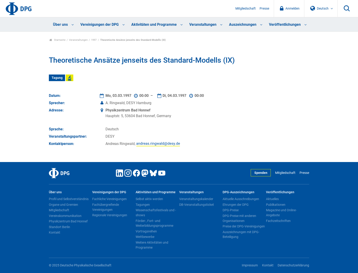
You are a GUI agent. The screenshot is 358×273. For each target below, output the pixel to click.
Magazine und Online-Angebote (281, 212)
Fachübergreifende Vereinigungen (105, 207)
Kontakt (54, 232)
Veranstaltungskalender (196, 199)
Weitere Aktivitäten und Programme (152, 245)
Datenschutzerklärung (293, 265)
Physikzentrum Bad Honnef (68, 221)
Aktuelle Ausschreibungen (241, 199)
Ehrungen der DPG (236, 204)
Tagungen (143, 204)
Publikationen (275, 204)
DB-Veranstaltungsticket (196, 204)
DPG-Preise (231, 210)
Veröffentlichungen (285, 24)
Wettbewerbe (145, 237)
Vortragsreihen (146, 231)
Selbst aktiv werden (149, 199)
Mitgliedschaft (245, 8)
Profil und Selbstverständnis (69, 199)
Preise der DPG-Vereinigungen (244, 226)
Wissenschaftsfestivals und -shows (156, 212)
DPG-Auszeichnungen (238, 192)
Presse (264, 8)
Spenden (260, 173)
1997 (94, 40)
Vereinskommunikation (65, 216)
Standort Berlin (59, 227)
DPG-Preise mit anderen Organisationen (239, 218)
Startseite (57, 40)
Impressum (250, 265)
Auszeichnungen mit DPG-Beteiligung (241, 234)
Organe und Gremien (63, 204)
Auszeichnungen (242, 24)
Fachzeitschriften (278, 221)
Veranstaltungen (202, 24)
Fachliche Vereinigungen (109, 199)
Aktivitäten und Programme (154, 24)
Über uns (60, 24)
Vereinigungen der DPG (99, 24)
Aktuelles (272, 199)
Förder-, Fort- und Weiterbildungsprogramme (154, 223)
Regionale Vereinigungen (109, 215)
